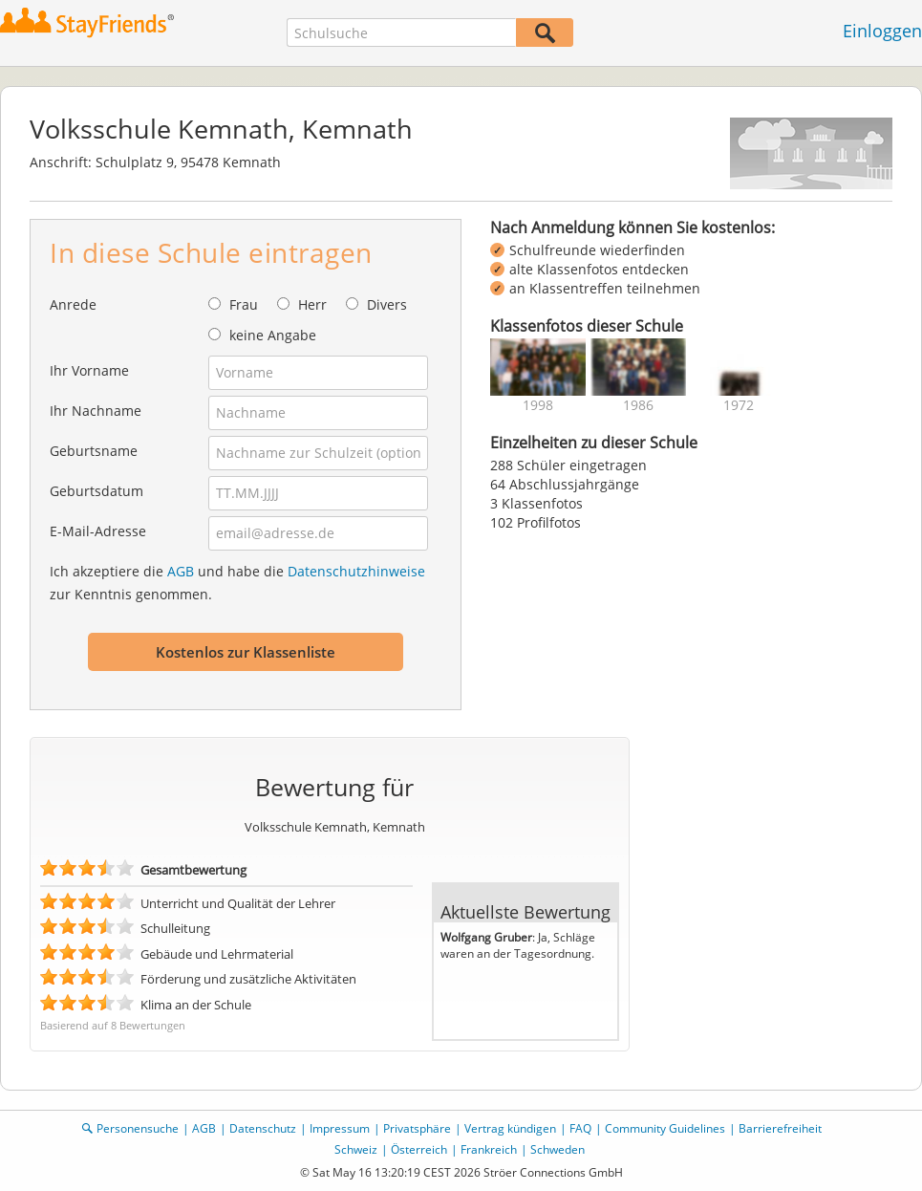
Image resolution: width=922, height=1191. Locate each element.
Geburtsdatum (96, 491)
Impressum (340, 1128)
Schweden (557, 1149)
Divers (387, 304)
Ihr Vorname (89, 370)
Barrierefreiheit (780, 1128)
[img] (538, 367)
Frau (243, 304)
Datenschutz (262, 1128)
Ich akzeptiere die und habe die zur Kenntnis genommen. (237, 582)
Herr (312, 304)
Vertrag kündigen (510, 1128)
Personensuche (137, 1128)
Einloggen (882, 30)
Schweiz (355, 1149)
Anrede (73, 304)
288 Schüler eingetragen (568, 465)
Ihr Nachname (95, 410)
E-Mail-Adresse (98, 531)
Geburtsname (94, 451)
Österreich (419, 1149)
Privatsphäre (417, 1128)
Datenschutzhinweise (356, 571)
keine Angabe (272, 335)
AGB (180, 571)
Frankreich (489, 1149)
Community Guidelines (665, 1128)
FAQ (580, 1128)
